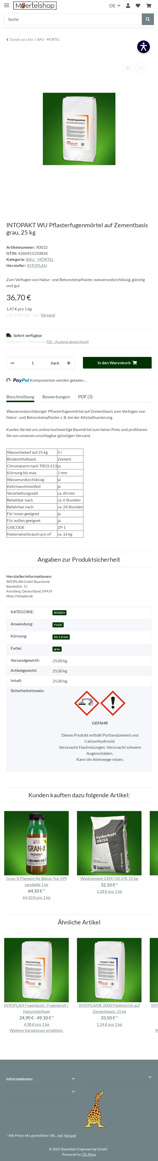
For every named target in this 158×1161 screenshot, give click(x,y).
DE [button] (112, 5)
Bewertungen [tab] (56, 396)
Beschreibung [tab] (20, 396)
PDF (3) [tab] (85, 396)
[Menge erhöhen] (69, 363)
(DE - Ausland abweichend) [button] (67, 341)
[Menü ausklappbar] (6, 3)
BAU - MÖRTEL (40, 259)
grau (57, 649)
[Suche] (73, 19)
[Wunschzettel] (138, 5)
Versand (48, 314)
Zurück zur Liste (21, 39)
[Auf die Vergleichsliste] (127, 68)
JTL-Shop (89, 1154)
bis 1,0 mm (61, 637)
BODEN (59, 612)
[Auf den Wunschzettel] (141, 68)
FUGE (58, 625)
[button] (128, 5)
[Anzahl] (32, 363)
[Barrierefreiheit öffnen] (143, 46)
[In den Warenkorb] (10, 53)
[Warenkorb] (148, 5)
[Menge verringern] (12, 363)
